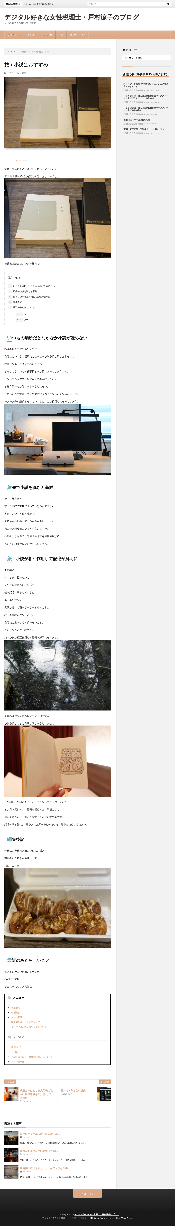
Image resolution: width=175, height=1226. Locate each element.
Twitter (15, 1052)
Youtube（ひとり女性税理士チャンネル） (32, 1056)
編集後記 (15, 302)
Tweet (16, 160)
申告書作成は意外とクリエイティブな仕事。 (45, 1168)
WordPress (127, 1218)
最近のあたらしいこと (21, 307)
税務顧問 (15, 1007)
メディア (24, 320)
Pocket (25, 160)
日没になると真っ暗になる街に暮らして (42, 1133)
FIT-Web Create (98, 1218)
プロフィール (14, 34)
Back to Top (87, 1194)
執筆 (61, 34)
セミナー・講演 (77, 34)
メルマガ (48, 34)
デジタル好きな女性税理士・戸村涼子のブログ (71, 17)
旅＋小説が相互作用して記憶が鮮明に (29, 297)
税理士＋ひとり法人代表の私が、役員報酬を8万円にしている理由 (37, 1094)
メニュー (24, 314)
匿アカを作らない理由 (73, 1090)
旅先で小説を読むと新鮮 (22, 291)
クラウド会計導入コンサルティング (28, 1027)
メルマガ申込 (17, 1061)
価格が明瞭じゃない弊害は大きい (39, 1150)
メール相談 (16, 1017)
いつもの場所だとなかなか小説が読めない (31, 286)
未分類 (23, 73)
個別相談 (15, 1012)
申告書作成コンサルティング (25, 1022)
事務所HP (32, 34)
